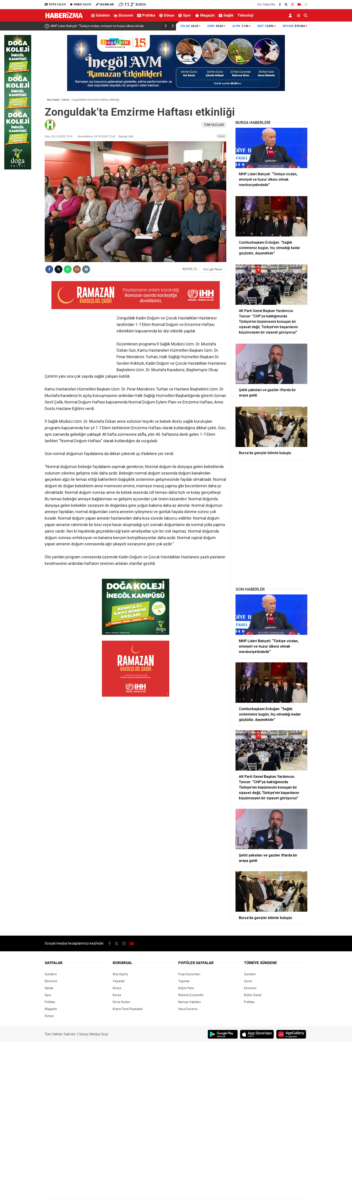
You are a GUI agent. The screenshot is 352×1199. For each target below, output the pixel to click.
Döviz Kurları (121, 1002)
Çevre (248, 981)
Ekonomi (123, 15)
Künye (117, 988)
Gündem (100, 15)
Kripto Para (186, 988)
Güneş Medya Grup (93, 1034)
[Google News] (212, 269)
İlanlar (49, 988)
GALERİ (55, 4)
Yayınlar (184, 981)
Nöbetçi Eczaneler (191, 995)
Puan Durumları (189, 974)
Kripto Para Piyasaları (128, 1009)
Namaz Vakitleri (189, 1002)
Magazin (205, 15)
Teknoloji (245, 15)
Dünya (166, 15)
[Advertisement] (271, 553)
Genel (221, 136)
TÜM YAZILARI (214, 125)
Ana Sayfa (120, 974)
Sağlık (226, 15)
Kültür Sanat (253, 995)
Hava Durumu (188, 1009)
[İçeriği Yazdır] (86, 269)
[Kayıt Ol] (291, 15)
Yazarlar (119, 981)
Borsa (117, 995)
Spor (184, 15)
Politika (146, 15)
